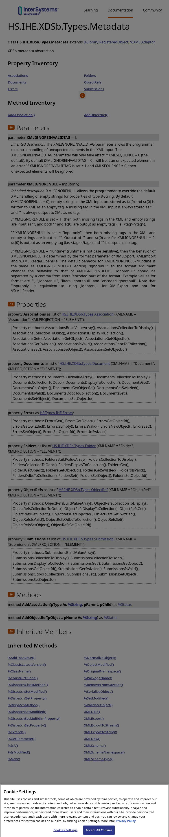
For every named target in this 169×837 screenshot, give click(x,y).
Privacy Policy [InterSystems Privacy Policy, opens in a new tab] (126, 823)
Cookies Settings (65, 832)
